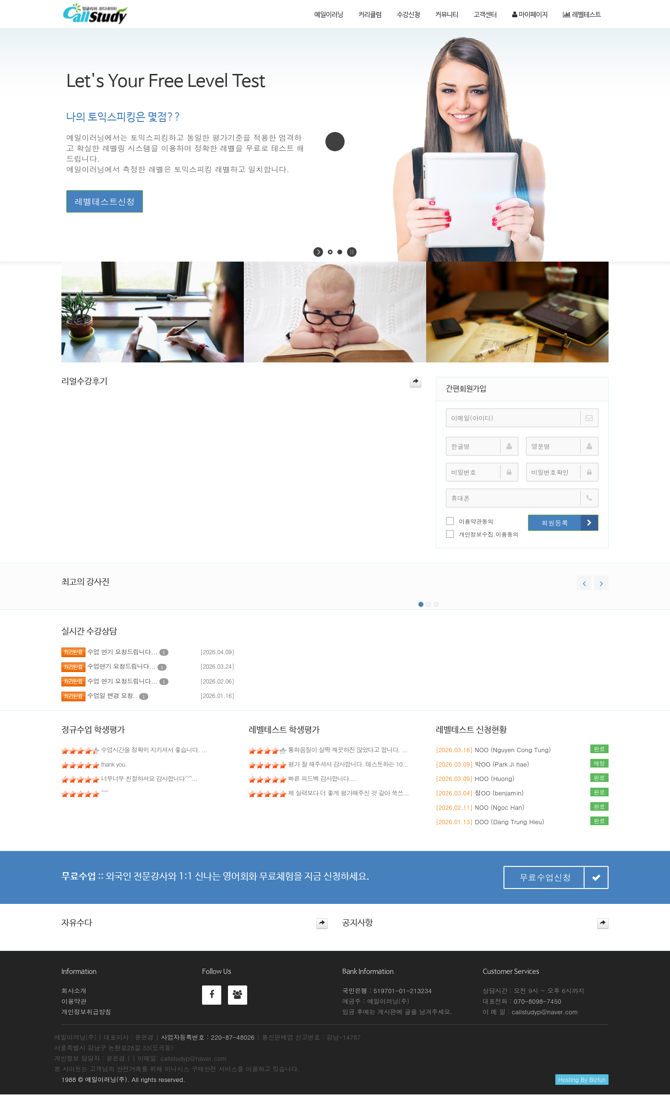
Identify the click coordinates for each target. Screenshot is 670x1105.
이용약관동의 (469, 520)
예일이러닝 (328, 15)
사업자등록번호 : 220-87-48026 (207, 1037)
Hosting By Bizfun (582, 1079)
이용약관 (73, 1001)
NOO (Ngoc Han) (499, 807)
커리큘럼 (370, 15)
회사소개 (73, 990)
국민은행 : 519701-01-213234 (387, 990)
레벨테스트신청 (104, 201)
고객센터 (485, 15)
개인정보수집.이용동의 (482, 533)
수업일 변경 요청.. (117, 695)
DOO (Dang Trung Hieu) (509, 821)
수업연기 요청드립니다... (127, 666)
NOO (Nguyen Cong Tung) (513, 749)
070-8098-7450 (538, 1001)
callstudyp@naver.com (545, 1011)
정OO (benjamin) (499, 792)
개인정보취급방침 (86, 1011)
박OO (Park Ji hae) (502, 764)
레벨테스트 (582, 15)
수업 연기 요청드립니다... (127, 651)
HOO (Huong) (494, 778)
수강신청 (408, 15)
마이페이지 (530, 15)
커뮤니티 (446, 15)
